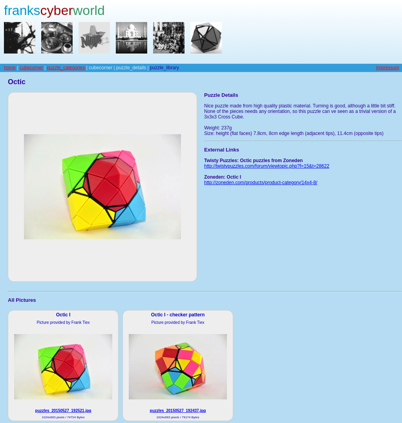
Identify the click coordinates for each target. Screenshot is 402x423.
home (10, 67)
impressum (387, 67)
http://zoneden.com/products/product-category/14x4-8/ (260, 182)
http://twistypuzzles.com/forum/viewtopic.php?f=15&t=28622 (266, 166)
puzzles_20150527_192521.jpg (63, 410)
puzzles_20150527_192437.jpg (178, 410)
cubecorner (31, 67)
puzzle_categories (66, 67)
